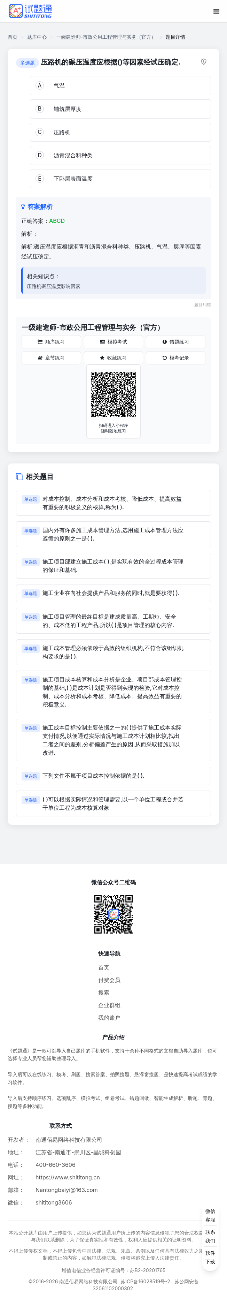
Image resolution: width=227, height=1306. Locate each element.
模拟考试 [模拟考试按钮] (113, 342)
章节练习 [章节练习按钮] (51, 358)
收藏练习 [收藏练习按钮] (113, 358)
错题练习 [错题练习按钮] (176, 342)
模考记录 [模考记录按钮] (176, 358)
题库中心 (37, 37)
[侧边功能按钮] (210, 1236)
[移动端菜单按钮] (216, 11)
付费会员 (109, 979)
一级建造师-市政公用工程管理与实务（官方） (106, 37)
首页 (12, 37)
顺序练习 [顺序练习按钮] (51, 342)
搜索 (103, 992)
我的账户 (109, 1017)
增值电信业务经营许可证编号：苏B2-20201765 (114, 1270)
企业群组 (109, 1005)
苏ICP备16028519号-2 (145, 1281)
